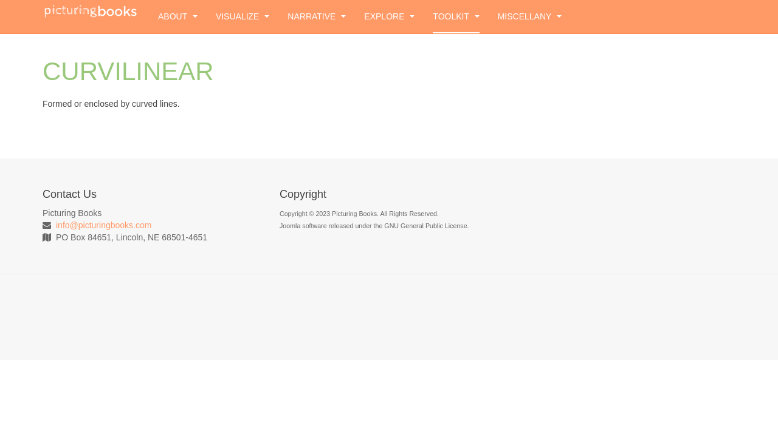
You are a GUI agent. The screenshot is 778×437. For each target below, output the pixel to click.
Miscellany (530, 16)
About (178, 16)
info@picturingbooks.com (103, 225)
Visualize (242, 16)
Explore (389, 16)
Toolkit (456, 16)
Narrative (316, 16)
